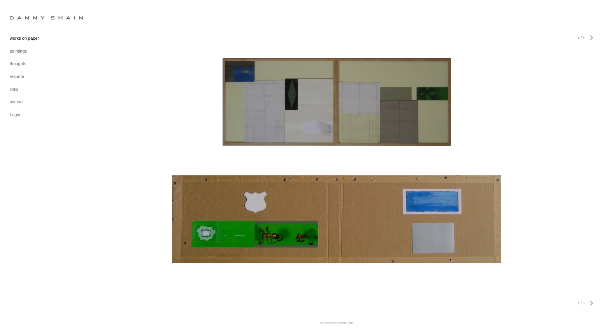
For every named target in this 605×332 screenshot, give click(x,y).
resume (17, 76)
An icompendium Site (336, 323)
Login (15, 114)
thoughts (18, 63)
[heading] (29, 17)
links (14, 89)
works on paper (24, 38)
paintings (18, 51)
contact (16, 101)
